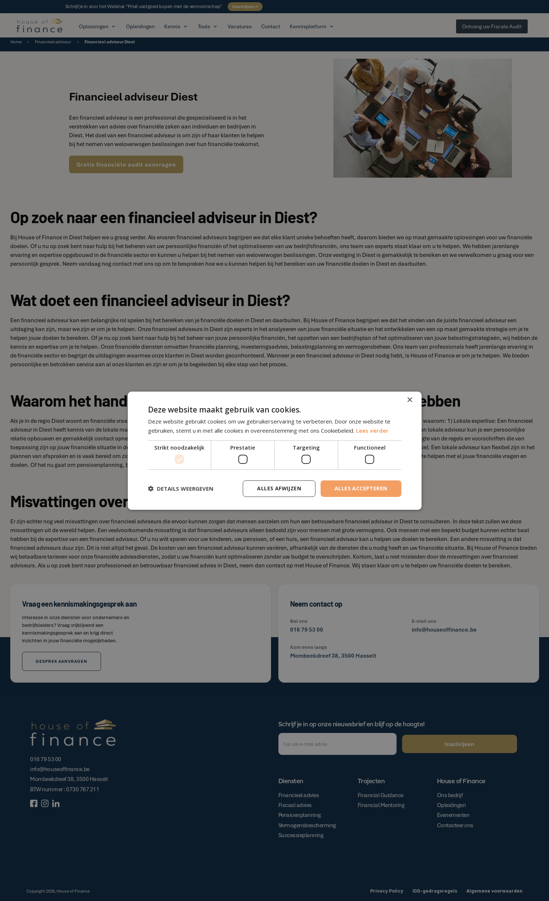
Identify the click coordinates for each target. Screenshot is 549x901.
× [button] (409, 400)
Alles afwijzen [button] (279, 488)
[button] (180, 488)
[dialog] (274, 450)
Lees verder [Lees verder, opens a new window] (372, 430)
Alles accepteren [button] (361, 488)
